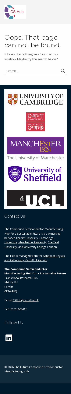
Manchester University (32, 242)
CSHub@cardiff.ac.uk (26, 300)
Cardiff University (27, 238)
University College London (40, 247)
